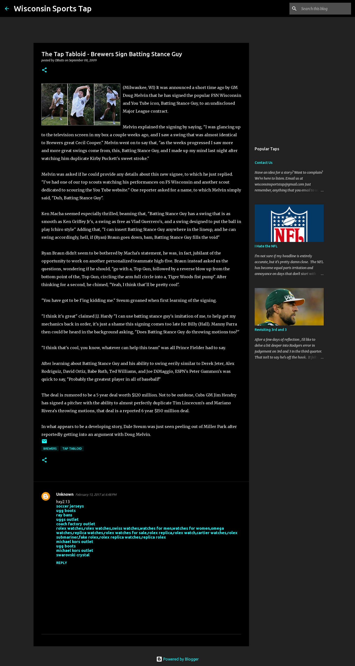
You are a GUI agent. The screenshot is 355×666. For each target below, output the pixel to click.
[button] (44, 70)
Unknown (64, 494)
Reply (61, 563)
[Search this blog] (325, 9)
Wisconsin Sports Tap (53, 8)
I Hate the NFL (266, 246)
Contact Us (263, 163)
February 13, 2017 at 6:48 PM (95, 494)
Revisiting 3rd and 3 (271, 330)
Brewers (50, 448)
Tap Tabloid (72, 448)
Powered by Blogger (177, 659)
